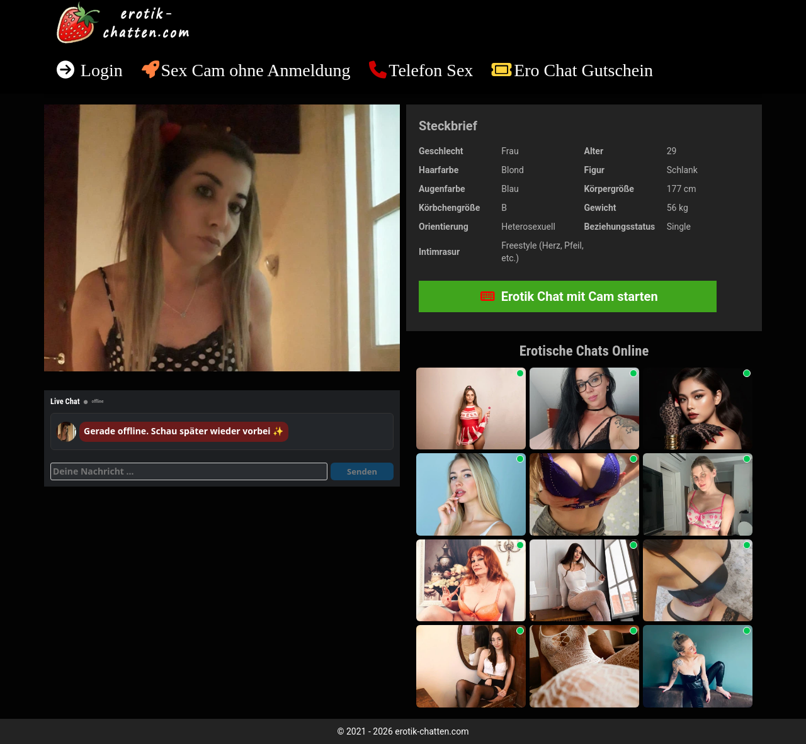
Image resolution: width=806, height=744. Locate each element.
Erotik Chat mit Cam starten (569, 296)
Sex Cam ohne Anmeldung (255, 70)
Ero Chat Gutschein (583, 70)
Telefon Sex (431, 70)
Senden (362, 471)
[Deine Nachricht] (188, 471)
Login (99, 70)
